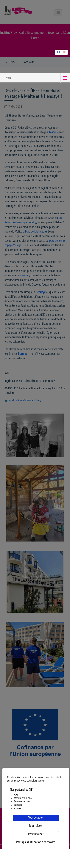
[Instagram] (64, 52)
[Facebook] (58, 52)
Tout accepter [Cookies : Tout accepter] (35, 817)
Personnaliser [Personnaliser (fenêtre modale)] (35, 834)
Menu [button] (9, 78)
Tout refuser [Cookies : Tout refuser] (36, 825)
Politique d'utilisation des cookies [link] (35, 842)
